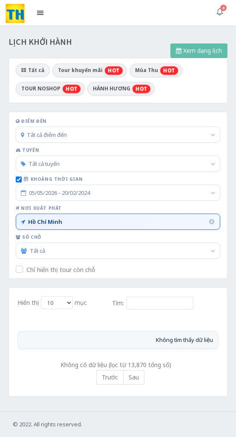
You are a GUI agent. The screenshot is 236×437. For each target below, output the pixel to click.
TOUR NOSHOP (50, 89)
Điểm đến (31, 121)
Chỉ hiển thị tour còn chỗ (60, 270)
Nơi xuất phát (39, 208)
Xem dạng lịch (199, 50)
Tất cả (32, 70)
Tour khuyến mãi (90, 71)
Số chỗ (28, 237)
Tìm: (152, 303)
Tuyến (27, 150)
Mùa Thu (156, 71)
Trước (110, 377)
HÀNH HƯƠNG (121, 89)
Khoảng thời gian (49, 179)
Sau (134, 377)
